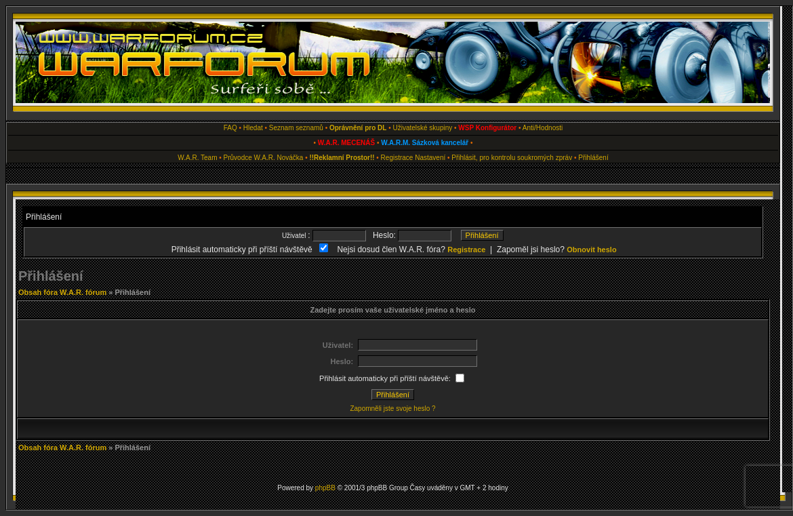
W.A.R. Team (197, 157)
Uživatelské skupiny (422, 128)
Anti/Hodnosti (543, 128)
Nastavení (430, 157)
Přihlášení (593, 157)
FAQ (230, 128)
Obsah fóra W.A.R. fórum (62, 292)
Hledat (253, 128)
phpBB (325, 488)
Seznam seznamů (296, 128)
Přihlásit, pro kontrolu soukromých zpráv (511, 157)
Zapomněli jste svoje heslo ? (392, 408)
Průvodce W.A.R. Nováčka (264, 157)
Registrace (397, 157)
